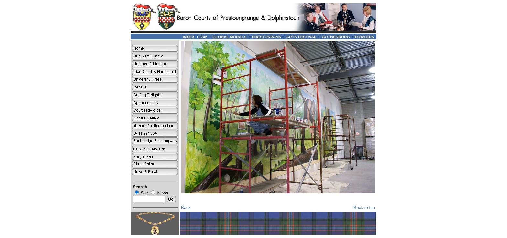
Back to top (364, 207)
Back (186, 207)
